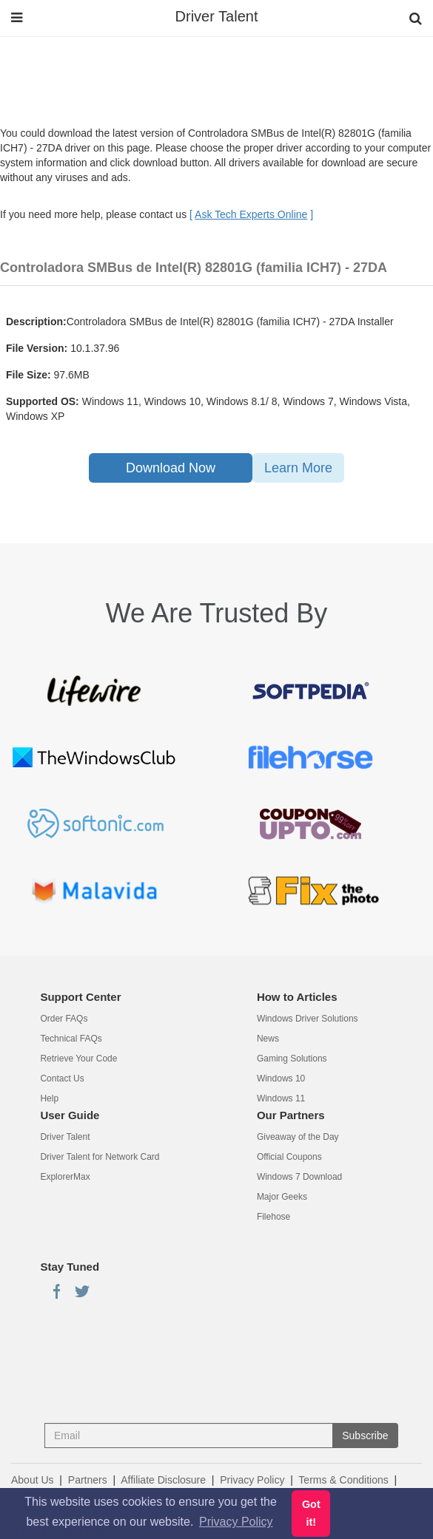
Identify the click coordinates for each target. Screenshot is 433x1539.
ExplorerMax (65, 1177)
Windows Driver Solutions (307, 1018)
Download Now (170, 468)
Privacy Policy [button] (236, 1521)
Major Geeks (282, 1197)
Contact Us (62, 1078)
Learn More (298, 468)
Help (49, 1098)
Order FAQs (63, 1018)
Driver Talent (216, 16)
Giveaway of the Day (298, 1137)
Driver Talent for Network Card (99, 1157)
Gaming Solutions (292, 1058)
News (268, 1038)
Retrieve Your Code (78, 1058)
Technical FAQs (70, 1038)
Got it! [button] (311, 1513)
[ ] (251, 214)
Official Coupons (289, 1157)
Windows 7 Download (299, 1177)
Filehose (273, 1217)
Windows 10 (281, 1078)
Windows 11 (281, 1098)
